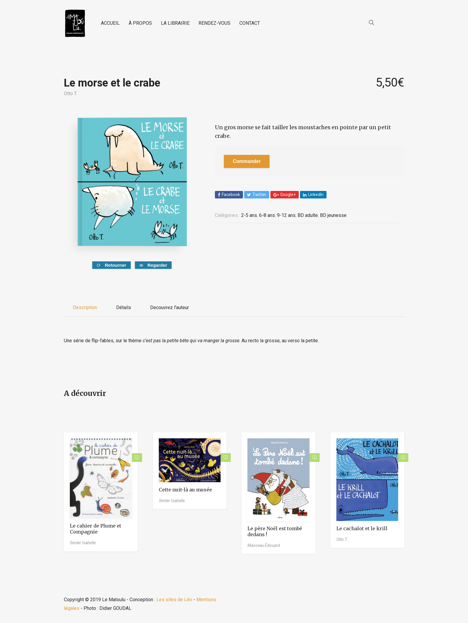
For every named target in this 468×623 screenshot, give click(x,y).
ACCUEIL (110, 23)
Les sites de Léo (174, 599)
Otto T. (70, 93)
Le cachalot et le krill (361, 528)
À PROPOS (140, 23)
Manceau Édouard (263, 545)
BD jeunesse (333, 215)
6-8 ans (267, 215)
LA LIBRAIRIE (175, 23)
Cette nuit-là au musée (185, 490)
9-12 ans (286, 215)
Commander (247, 161)
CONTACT (249, 23)
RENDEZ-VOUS (214, 23)
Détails (123, 307)
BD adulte (308, 215)
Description (85, 307)
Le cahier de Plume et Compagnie (95, 529)
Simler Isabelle (83, 542)
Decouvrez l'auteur (169, 307)
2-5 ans (249, 215)
